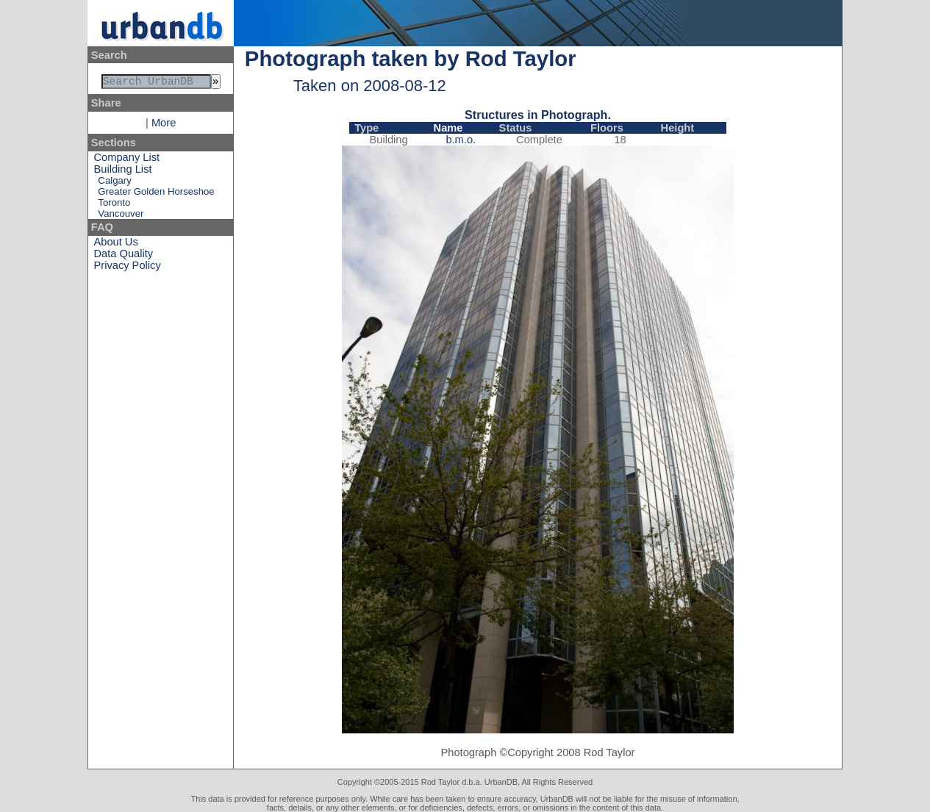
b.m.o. (461, 139)
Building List (123, 172)
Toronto (114, 205)
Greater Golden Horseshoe (156, 194)
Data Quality (124, 256)
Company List (127, 160)
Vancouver (120, 216)
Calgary (114, 183)
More (163, 126)
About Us (116, 245)
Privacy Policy (127, 268)
